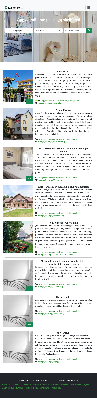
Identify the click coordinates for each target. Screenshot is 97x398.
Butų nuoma (75, 384)
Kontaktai (72, 380)
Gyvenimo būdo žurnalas (12, 387)
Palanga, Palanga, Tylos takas (50, 180)
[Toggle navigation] (88, 7)
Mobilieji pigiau (31, 387)
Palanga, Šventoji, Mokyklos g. (50, 314)
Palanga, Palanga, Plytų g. (48, 362)
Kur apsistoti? (14, 7)
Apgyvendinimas (49, 100)
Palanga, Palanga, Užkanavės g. (51, 216)
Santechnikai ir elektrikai (50, 387)
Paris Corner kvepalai (10, 384)
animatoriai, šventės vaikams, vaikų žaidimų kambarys (45, 384)
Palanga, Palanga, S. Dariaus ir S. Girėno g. (56, 254)
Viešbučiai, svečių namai (69, 100)
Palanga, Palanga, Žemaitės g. (50, 287)
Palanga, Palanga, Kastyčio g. (50, 103)
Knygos (85, 384)
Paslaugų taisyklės (57, 380)
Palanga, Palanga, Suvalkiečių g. (51, 142)
